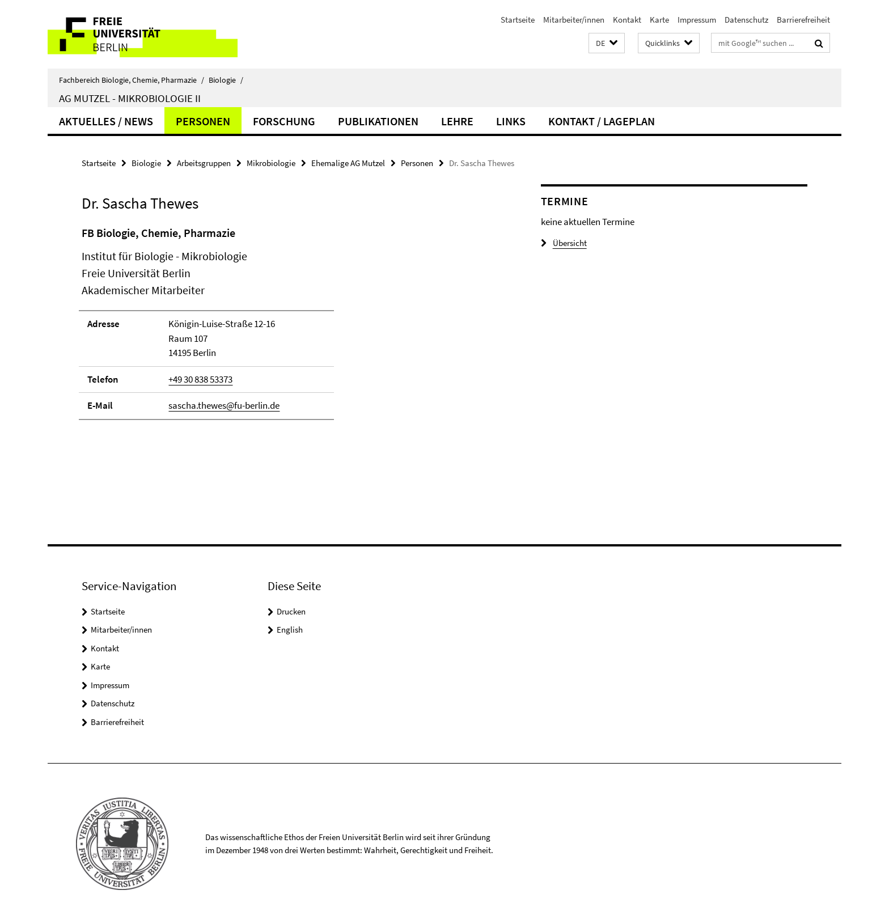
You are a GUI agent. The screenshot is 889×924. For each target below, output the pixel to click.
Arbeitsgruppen (204, 163)
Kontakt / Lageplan (601, 121)
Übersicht (564, 243)
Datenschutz (746, 19)
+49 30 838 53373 (200, 379)
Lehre (457, 121)
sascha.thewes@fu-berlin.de (224, 405)
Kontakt (627, 19)
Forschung (284, 121)
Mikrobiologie (271, 163)
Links (511, 121)
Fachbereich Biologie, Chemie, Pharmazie (131, 80)
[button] (607, 43)
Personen (203, 121)
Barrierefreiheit (803, 19)
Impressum (697, 19)
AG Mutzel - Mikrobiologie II (130, 98)
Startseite (518, 19)
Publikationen (378, 121)
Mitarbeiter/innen (573, 19)
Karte (659, 19)
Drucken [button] (291, 611)
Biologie (226, 80)
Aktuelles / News (106, 121)
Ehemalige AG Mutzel (348, 163)
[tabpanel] (290, 327)
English (290, 629)
